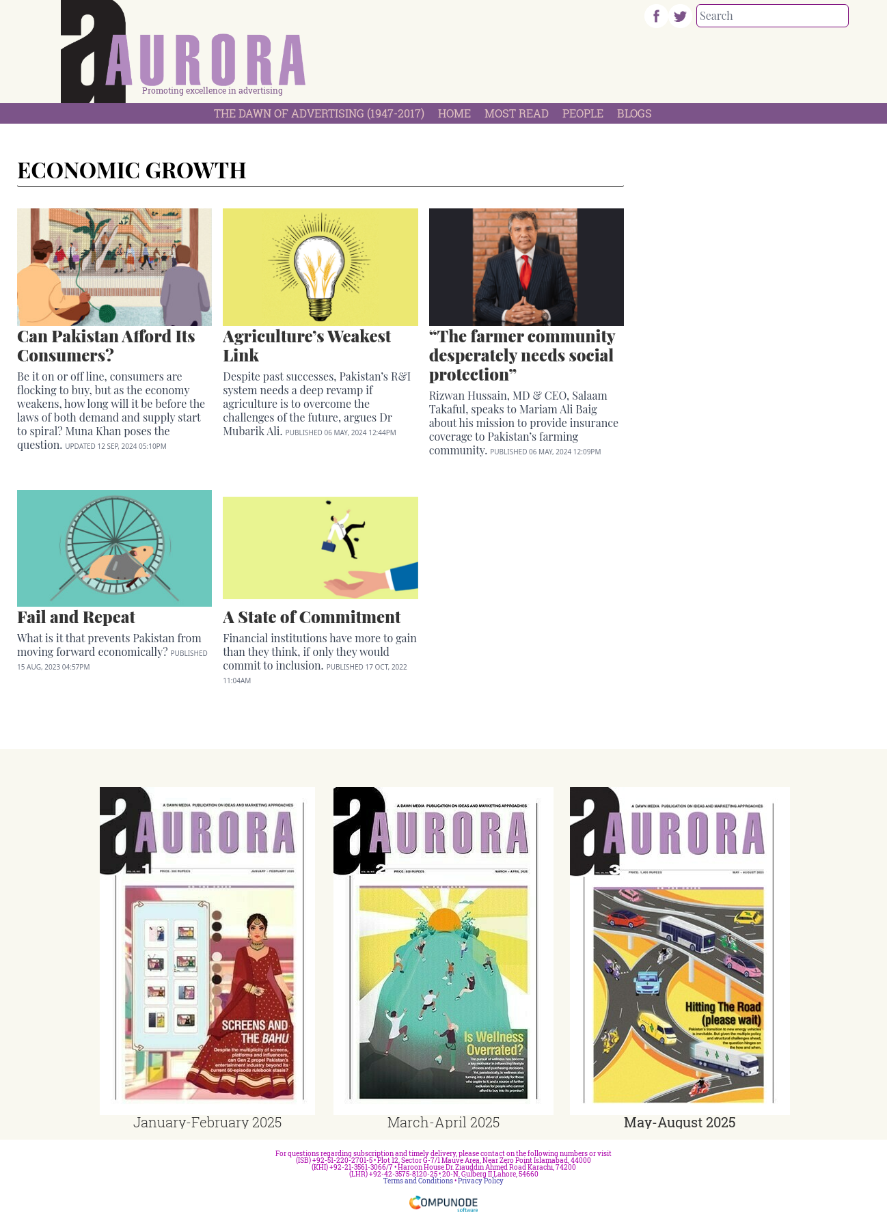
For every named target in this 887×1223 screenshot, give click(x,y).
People (582, 113)
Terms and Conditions (418, 1181)
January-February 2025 (207, 1122)
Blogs (634, 113)
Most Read (517, 113)
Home (454, 113)
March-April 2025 (443, 1122)
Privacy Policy (481, 1181)
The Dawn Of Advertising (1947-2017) (319, 113)
